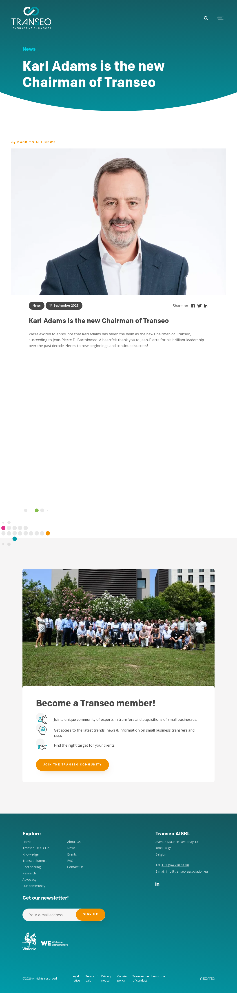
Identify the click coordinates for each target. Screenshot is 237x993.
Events (72, 854)
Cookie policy (122, 978)
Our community (33, 886)
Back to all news (33, 142)
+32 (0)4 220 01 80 (175, 865)
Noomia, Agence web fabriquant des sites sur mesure (207, 978)
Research (29, 873)
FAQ (70, 860)
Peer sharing (31, 867)
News (71, 848)
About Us (74, 842)
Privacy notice (106, 978)
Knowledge (30, 854)
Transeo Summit (34, 860)
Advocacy (29, 879)
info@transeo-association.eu (187, 871)
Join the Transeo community (72, 764)
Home (26, 842)
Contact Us (75, 867)
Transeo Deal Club (35, 848)
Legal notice (76, 978)
